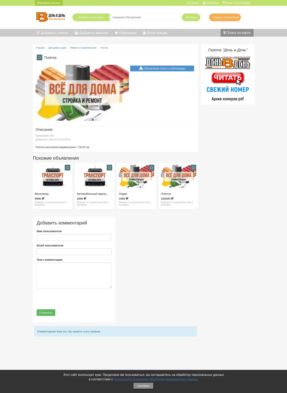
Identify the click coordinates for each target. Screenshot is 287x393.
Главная (40, 47)
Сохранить (46, 312)
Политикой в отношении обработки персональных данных (155, 379)
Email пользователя (50, 245)
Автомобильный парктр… (93, 193)
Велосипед (41, 193)
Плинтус (166, 193)
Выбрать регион (49, 2)
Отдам (123, 193)
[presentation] (66, 298)
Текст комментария (49, 259)
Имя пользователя (49, 231)
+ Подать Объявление (225, 17)
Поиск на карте (237, 33)
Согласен (143, 385)
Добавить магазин (91, 33)
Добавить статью (52, 33)
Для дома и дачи (57, 47)
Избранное (126, 33)
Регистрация (155, 33)
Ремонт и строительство (83, 47)
